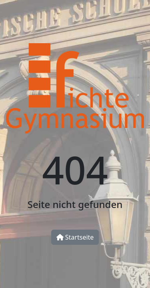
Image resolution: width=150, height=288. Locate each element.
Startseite (75, 237)
